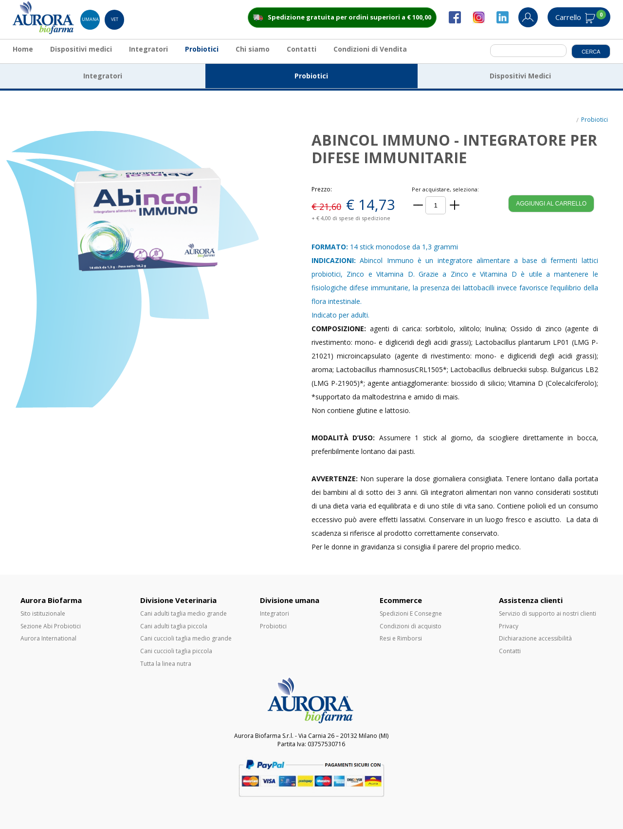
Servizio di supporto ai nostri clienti (547, 613)
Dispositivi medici (81, 49)
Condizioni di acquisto (410, 626)
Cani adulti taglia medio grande (183, 613)
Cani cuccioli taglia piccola (176, 651)
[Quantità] (435, 205)
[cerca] (528, 50)
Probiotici (202, 49)
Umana (90, 19)
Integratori (148, 49)
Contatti (301, 49)
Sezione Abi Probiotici (50, 626)
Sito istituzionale (42, 613)
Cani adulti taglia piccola (173, 626)
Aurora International (48, 638)
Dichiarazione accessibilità (535, 638)
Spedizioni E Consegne (411, 613)
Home (23, 49)
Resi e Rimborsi (401, 638)
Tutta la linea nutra (165, 663)
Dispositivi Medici (520, 75)
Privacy (508, 626)
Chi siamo (253, 49)
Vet (114, 19)
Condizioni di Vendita (370, 49)
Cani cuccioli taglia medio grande (186, 638)
